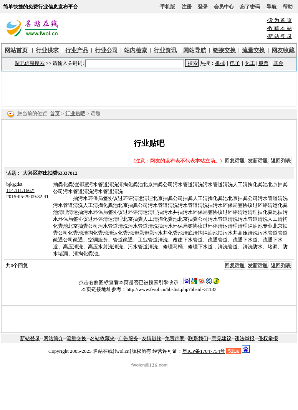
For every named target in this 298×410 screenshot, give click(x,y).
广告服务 (128, 338)
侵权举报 (268, 338)
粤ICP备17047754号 (203, 351)
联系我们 (198, 338)
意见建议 (222, 338)
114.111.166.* (20, 190)
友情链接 (152, 338)
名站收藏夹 (102, 338)
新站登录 (30, 338)
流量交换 (76, 338)
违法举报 (245, 338)
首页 (55, 113)
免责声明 (175, 338)
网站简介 (53, 338)
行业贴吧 (75, 113)
